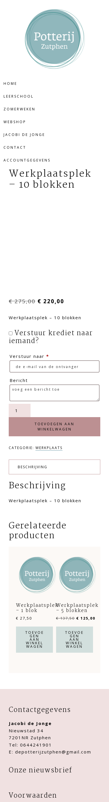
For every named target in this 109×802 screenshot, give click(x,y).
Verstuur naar (29, 356)
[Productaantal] (19, 410)
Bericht (20, 380)
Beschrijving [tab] (32, 466)
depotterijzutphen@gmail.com (53, 752)
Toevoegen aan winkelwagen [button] (34, 639)
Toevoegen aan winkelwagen (54, 426)
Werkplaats (48, 447)
